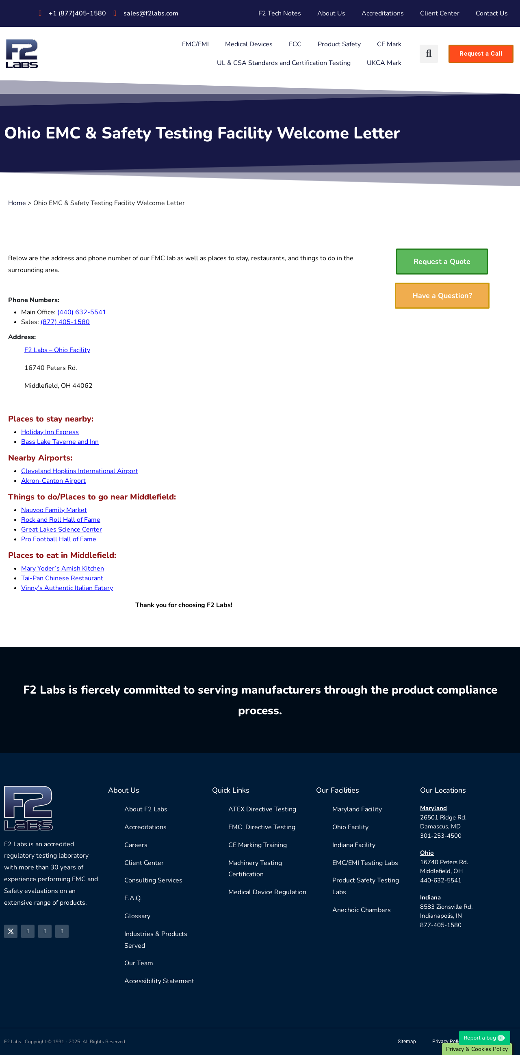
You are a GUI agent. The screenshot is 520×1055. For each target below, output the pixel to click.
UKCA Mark (384, 62)
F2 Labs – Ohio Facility (57, 350)
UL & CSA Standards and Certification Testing (284, 62)
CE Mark (389, 44)
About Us (331, 13)
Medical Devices (249, 44)
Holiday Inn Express (50, 432)
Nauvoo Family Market (54, 510)
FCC (295, 44)
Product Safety (339, 44)
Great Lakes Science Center (61, 529)
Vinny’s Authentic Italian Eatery (67, 588)
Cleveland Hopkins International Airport (79, 471)
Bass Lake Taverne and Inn (60, 441)
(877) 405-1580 (65, 322)
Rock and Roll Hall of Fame (60, 519)
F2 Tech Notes (279, 13)
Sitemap (407, 1041)
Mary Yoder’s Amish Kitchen (62, 568)
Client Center (439, 13)
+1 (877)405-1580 (77, 13)
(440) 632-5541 (81, 312)
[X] (10, 931)
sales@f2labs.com (151, 13)
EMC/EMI (195, 44)
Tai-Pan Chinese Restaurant (62, 578)
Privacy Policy (447, 1041)
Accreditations (383, 13)
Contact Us (492, 13)
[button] (429, 54)
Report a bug (484, 1038)
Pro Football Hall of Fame (58, 539)
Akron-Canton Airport (53, 480)
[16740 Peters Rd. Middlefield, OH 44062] (274, 345)
